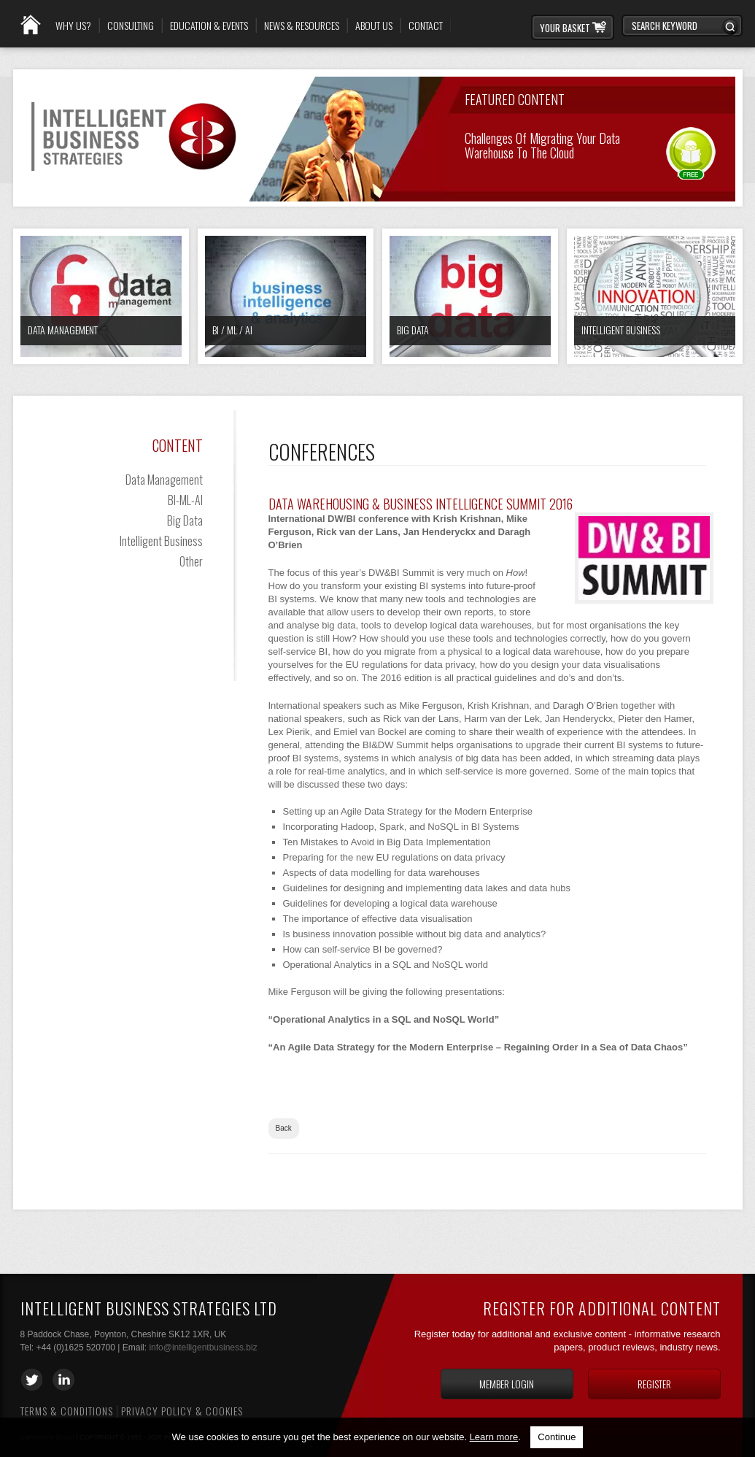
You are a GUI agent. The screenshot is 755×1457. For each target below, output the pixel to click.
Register (654, 1383)
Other (191, 561)
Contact (426, 25)
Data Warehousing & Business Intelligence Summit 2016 (420, 503)
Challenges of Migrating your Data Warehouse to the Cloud (542, 144)
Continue (557, 1436)
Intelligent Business (620, 329)
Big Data (413, 329)
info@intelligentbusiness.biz (203, 1347)
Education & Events (209, 25)
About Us (373, 25)
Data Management (63, 329)
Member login (506, 1383)
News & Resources (301, 25)
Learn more (494, 1436)
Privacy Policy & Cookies (182, 1410)
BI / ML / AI (232, 329)
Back (284, 1128)
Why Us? (73, 25)
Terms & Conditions (66, 1410)
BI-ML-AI (185, 500)
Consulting (130, 25)
